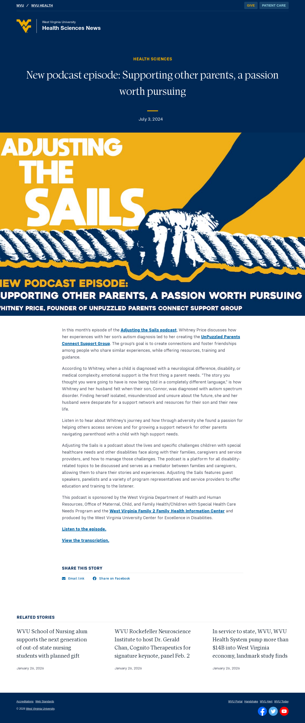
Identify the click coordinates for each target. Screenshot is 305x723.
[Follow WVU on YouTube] (284, 711)
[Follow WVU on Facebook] (262, 711)
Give (251, 5)
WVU (20, 5)
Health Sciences (152, 59)
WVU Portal (235, 701)
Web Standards (44, 701)
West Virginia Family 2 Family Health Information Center (167, 511)
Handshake (251, 701)
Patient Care (274, 5)
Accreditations (25, 701)
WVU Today (281, 701)
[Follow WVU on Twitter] (273, 711)
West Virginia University (40, 708)
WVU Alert (266, 701)
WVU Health (42, 5)
